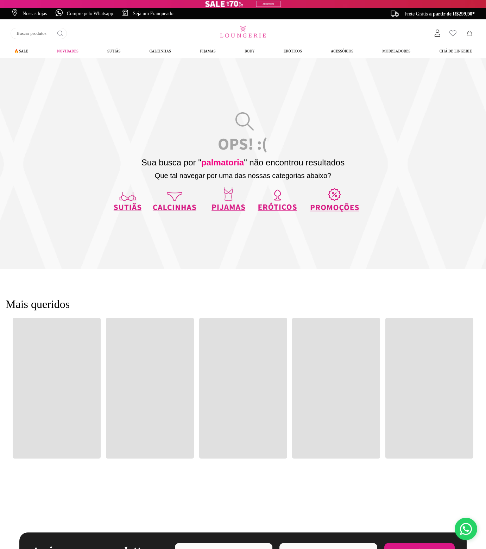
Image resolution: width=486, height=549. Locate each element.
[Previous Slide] (396, 14)
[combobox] (39, 33)
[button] (437, 33)
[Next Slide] (469, 14)
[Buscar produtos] (60, 33)
